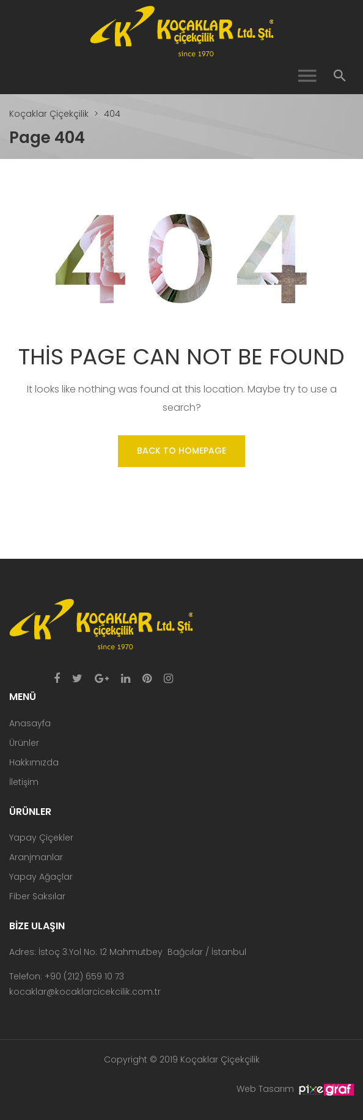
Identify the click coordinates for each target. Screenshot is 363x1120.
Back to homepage (181, 450)
